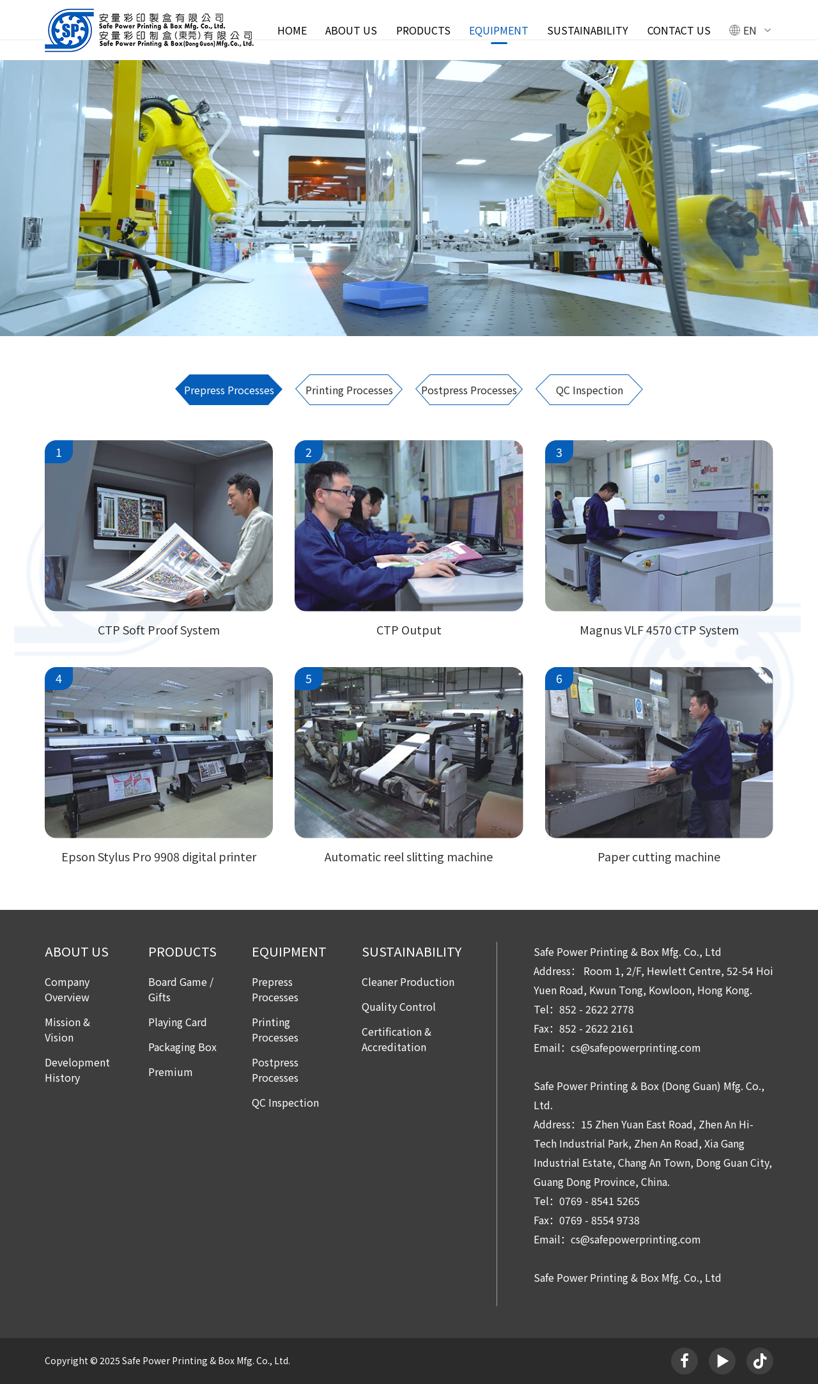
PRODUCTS (423, 30)
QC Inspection (589, 389)
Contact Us (679, 30)
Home (292, 30)
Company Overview (67, 989)
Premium (170, 1071)
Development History (77, 1069)
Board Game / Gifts (180, 989)
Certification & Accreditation (396, 1039)
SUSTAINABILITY (587, 30)
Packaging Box (182, 1046)
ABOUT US (351, 30)
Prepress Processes (229, 389)
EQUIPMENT (499, 30)
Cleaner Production (408, 981)
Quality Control (399, 1006)
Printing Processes (349, 389)
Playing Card (177, 1021)
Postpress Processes (469, 389)
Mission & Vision (67, 1029)
